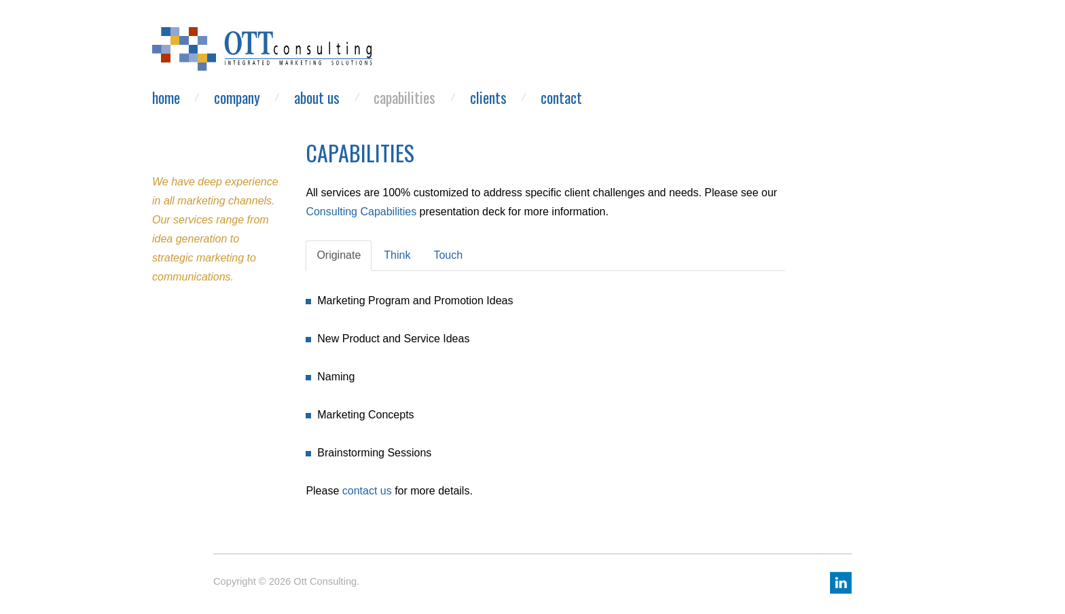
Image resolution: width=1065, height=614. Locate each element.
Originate (339, 255)
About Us (317, 97)
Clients (488, 97)
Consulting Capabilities (361, 211)
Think (397, 255)
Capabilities (404, 97)
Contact (561, 97)
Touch (448, 255)
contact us (367, 490)
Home (166, 97)
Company (237, 97)
